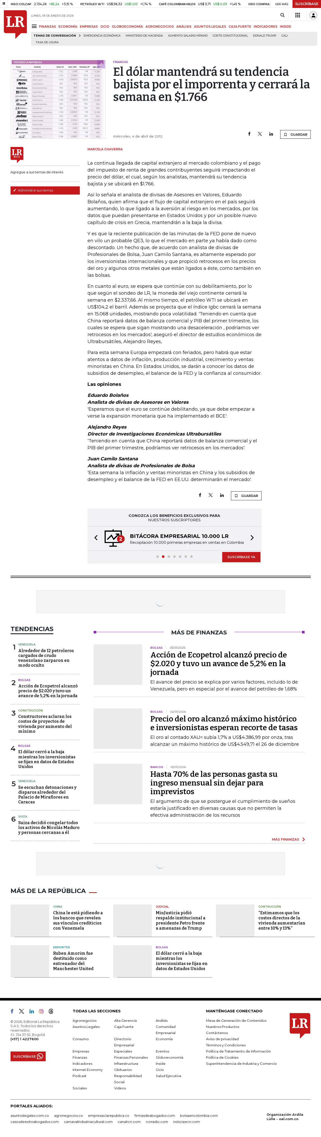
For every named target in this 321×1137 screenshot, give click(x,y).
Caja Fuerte (124, 1027)
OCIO (104, 26)
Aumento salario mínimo (188, 35)
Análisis (162, 1020)
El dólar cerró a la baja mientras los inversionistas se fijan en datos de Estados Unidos (46, 759)
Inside (161, 1063)
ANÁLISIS (183, 26)
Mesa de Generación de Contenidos (236, 1020)
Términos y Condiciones (226, 1045)
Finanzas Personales (131, 1057)
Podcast (79, 1076)
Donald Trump (264, 35)
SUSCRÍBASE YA (241, 557)
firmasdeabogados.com (154, 1115)
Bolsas (24, 680)
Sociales (80, 1088)
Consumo (81, 1039)
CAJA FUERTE (240, 26)
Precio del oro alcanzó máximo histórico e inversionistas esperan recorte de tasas (224, 723)
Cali (284, 35)
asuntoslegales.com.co (30, 1115)
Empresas (81, 1051)
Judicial (162, 906)
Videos (120, 1088)
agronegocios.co (68, 1115)
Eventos (162, 1051)
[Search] (282, 15)
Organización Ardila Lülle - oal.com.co (285, 1116)
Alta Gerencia (125, 1020)
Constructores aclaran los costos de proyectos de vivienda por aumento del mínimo (45, 724)
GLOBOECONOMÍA (127, 26)
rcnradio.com (157, 1122)
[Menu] (35, 26)
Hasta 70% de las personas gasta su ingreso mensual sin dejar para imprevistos (214, 783)
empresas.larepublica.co (108, 1115)
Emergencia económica (102, 35)
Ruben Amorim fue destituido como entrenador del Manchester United (73, 961)
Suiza (22, 816)
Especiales (123, 1051)
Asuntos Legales (86, 1027)
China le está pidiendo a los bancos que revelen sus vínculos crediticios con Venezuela (78, 920)
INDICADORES (265, 26)
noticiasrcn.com (186, 1122)
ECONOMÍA (68, 26)
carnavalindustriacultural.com (88, 1122)
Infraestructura (126, 1063)
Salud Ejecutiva (168, 1076)
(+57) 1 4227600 (24, 1039)
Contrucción (269, 906)
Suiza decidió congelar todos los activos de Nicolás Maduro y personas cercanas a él (49, 827)
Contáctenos (217, 1033)
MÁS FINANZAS (285, 839)
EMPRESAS (89, 26)
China (57, 906)
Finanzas (80, 1057)
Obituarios (123, 1070)
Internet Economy (88, 1070)
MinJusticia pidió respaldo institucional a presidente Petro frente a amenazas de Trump (181, 920)
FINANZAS (47, 26)
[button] (94, 538)
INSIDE (285, 26)
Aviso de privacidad (222, 1039)
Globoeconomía (169, 1057)
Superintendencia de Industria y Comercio (241, 1063)
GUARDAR (295, 134)
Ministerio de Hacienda (144, 35)
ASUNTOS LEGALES (210, 26)
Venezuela (26, 644)
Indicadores (82, 1063)
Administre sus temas (33, 190)
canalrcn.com (129, 1122)
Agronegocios (84, 1020)
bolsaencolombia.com (199, 1115)
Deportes (61, 947)
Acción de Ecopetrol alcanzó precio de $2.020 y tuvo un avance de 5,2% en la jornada (48, 691)
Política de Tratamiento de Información (238, 1051)
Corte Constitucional (230, 35)
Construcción (30, 710)
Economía (164, 1039)
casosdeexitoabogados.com (35, 1122)
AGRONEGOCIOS (159, 26)
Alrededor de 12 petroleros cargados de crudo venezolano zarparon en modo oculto (46, 658)
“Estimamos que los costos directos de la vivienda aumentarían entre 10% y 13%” (281, 920)
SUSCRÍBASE (306, 4)
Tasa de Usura (47, 42)
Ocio (160, 1070)
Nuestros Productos (222, 1027)
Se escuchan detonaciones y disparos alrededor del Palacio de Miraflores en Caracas (47, 795)
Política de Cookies (222, 1057)
